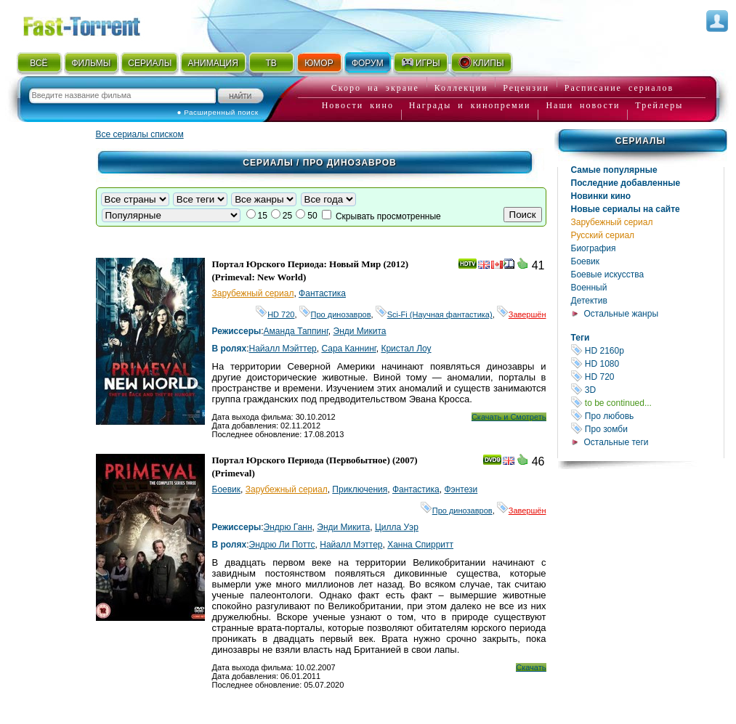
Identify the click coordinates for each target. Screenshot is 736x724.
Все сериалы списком (140, 134)
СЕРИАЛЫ (149, 63)
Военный (589, 287)
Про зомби (647, 428)
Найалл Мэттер (351, 545)
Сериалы (640, 141)
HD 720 (647, 376)
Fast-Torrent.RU (96, 23)
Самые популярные (614, 170)
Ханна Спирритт (420, 545)
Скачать (531, 667)
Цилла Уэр (396, 527)
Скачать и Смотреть (509, 416)
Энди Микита (360, 331)
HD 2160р (647, 350)
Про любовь (647, 415)
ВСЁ (38, 63)
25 (287, 216)
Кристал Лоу (406, 348)
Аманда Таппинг (296, 331)
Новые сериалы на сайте (625, 209)
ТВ (270, 63)
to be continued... (647, 402)
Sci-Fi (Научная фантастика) (434, 314)
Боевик (585, 261)
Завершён (521, 314)
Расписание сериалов (619, 88)
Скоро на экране (375, 88)
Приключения (359, 489)
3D (647, 389)
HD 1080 (647, 363)
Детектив (589, 301)
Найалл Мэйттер (283, 348)
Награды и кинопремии (470, 105)
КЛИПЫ (481, 62)
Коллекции (461, 88)
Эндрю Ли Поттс (282, 545)
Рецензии (526, 88)
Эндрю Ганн (288, 527)
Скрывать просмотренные (388, 216)
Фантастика (322, 293)
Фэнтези (460, 489)
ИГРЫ (420, 62)
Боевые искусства (607, 274)
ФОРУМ (368, 63)
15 (262, 216)
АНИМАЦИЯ (212, 63)
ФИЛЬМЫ (90, 63)
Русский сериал (603, 235)
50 (312, 216)
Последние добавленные (626, 183)
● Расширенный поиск (218, 112)
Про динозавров (335, 314)
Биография (593, 248)
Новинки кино (601, 196)
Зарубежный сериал (612, 222)
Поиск (522, 214)
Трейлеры (659, 105)
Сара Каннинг (348, 348)
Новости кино (358, 105)
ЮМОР (318, 63)
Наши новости (583, 105)
